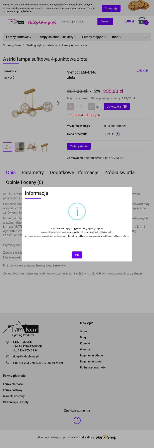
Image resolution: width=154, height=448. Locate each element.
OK (77, 255)
